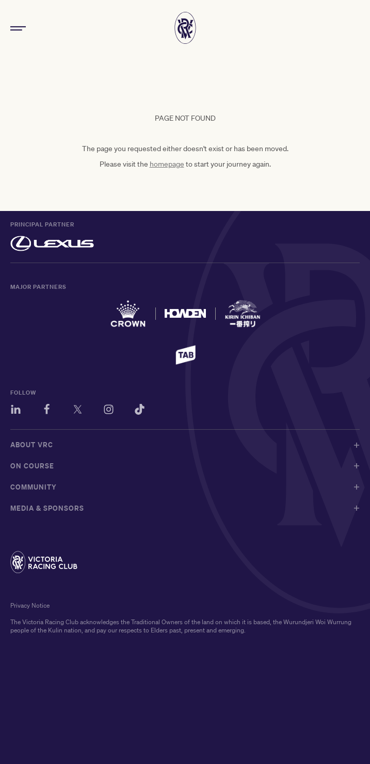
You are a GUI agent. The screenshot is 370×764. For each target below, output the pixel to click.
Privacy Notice (30, 605)
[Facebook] (46, 411)
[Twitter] (77, 411)
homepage (167, 164)
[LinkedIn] (15, 411)
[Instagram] (108, 411)
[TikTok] (139, 411)
